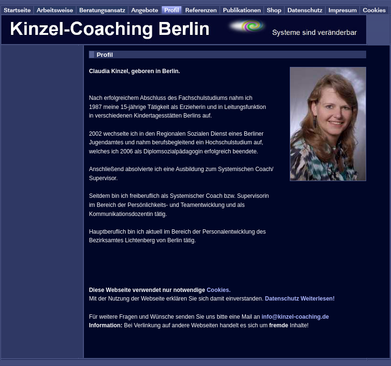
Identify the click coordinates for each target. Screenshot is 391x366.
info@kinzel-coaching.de (295, 316)
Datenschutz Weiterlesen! (300, 298)
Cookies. (219, 290)
